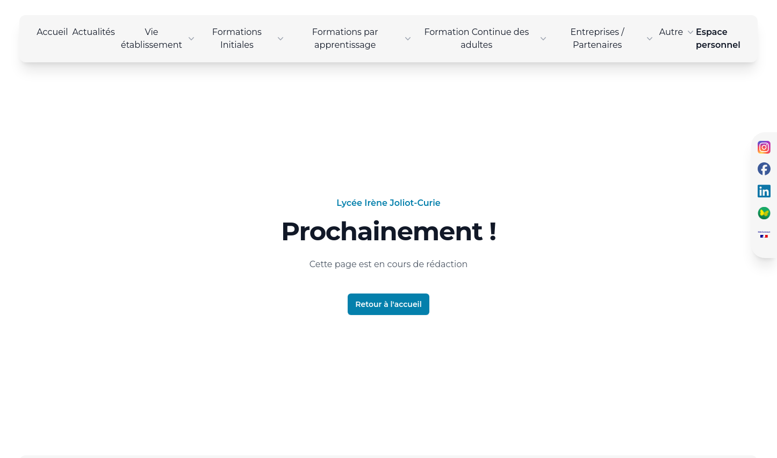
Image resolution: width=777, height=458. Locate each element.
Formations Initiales (249, 38)
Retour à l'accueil (388, 304)
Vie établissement (159, 38)
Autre (677, 32)
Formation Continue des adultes (486, 38)
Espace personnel (718, 38)
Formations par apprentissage (362, 38)
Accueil (52, 32)
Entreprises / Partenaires (613, 38)
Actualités (93, 32)
